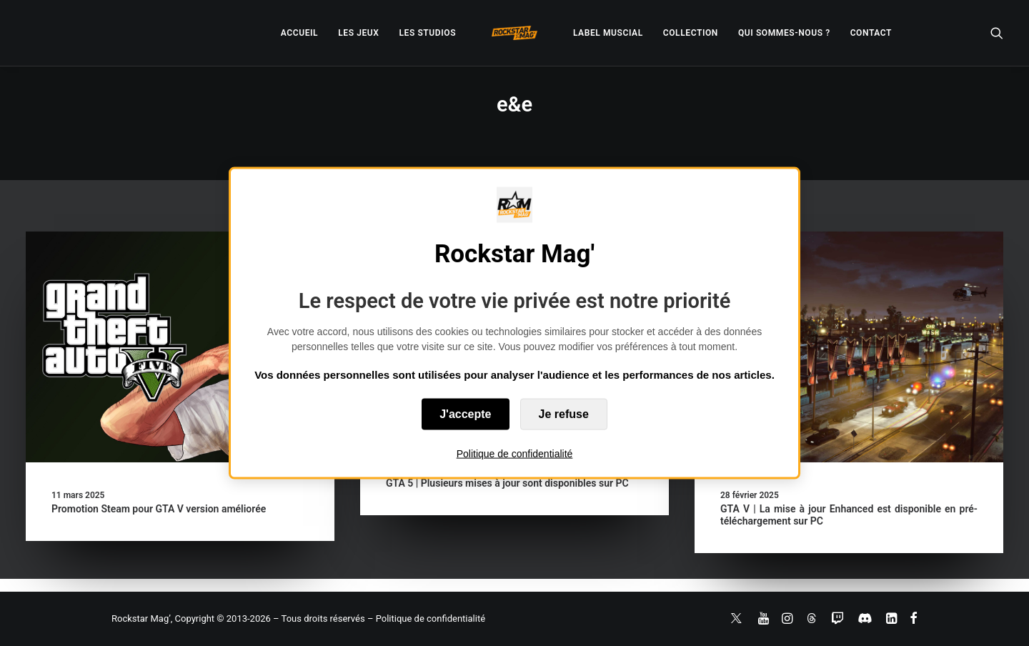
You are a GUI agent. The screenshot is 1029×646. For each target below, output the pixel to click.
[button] (996, 33)
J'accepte (465, 413)
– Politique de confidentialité (426, 618)
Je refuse (564, 413)
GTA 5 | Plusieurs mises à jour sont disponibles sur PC (507, 483)
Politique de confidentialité (515, 453)
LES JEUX (358, 33)
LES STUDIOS (427, 33)
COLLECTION (690, 33)
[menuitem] (299, 33)
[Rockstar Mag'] (514, 33)
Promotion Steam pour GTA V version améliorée (158, 509)
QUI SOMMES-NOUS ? (784, 33)
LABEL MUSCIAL (608, 33)
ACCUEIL (299, 33)
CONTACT (871, 33)
